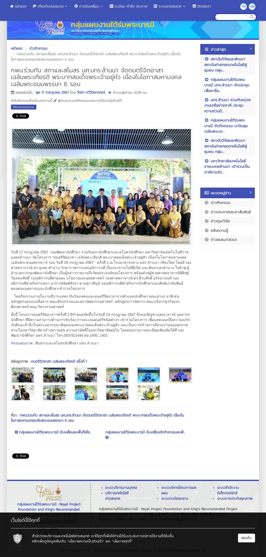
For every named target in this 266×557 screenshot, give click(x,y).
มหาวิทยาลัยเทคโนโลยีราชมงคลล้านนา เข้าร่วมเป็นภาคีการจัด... (227, 166)
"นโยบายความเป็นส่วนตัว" (85, 541)
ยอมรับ (246, 538)
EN (252, 6)
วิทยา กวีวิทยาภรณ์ (91, 92)
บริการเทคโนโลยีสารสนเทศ (117, 495)
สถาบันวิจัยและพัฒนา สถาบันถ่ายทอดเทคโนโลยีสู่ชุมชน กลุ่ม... (225, 64)
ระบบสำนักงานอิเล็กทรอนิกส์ (228, 490)
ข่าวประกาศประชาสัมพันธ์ (227, 212)
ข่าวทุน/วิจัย (217, 221)
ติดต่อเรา (201, 6)
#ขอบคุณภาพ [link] (21, 343)
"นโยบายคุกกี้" (122, 541)
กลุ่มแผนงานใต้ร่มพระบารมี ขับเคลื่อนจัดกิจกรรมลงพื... (145, 434)
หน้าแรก (18, 6)
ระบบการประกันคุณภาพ (234, 498)
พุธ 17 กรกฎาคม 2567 (52, 92)
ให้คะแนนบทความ (23, 107)
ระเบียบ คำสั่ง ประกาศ (129, 6)
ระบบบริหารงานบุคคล (121, 487)
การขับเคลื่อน (88, 6)
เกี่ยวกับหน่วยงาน (50, 6)
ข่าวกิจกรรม (217, 203)
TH (244, 6)
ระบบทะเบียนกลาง (174, 498)
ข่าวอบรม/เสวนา (220, 239)
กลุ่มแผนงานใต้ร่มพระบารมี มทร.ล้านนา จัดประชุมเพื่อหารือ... (226, 85)
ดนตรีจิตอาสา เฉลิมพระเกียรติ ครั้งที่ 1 (59, 361)
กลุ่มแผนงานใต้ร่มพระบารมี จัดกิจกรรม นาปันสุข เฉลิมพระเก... (226, 125)
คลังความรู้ (216, 230)
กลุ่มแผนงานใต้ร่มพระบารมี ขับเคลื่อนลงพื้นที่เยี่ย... (53, 432)
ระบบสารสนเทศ (170, 6)
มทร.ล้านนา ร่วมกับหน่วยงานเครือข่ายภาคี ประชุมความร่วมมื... (227, 105)
